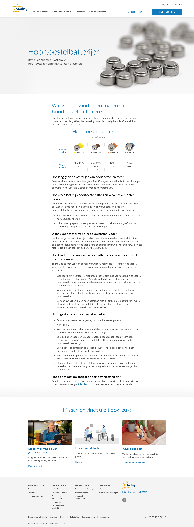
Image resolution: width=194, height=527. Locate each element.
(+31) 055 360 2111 (172, 4)
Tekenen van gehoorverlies (57, 497)
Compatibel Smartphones (80, 497)
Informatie (103, 489)
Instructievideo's (81, 493)
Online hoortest (135, 12)
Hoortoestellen (34, 489)
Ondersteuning (98, 12)
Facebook (124, 500)
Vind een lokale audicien (134, 462)
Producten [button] (39, 12)
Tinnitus (80, 12)
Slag (77, 462)
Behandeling (56, 502)
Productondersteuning (84, 489)
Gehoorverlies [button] (60, 12)
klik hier (82, 384)
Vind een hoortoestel (36, 496)
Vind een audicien (167, 12)
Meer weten (34, 465)
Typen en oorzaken (59, 493)
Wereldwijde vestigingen (108, 493)
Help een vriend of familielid (59, 507)
